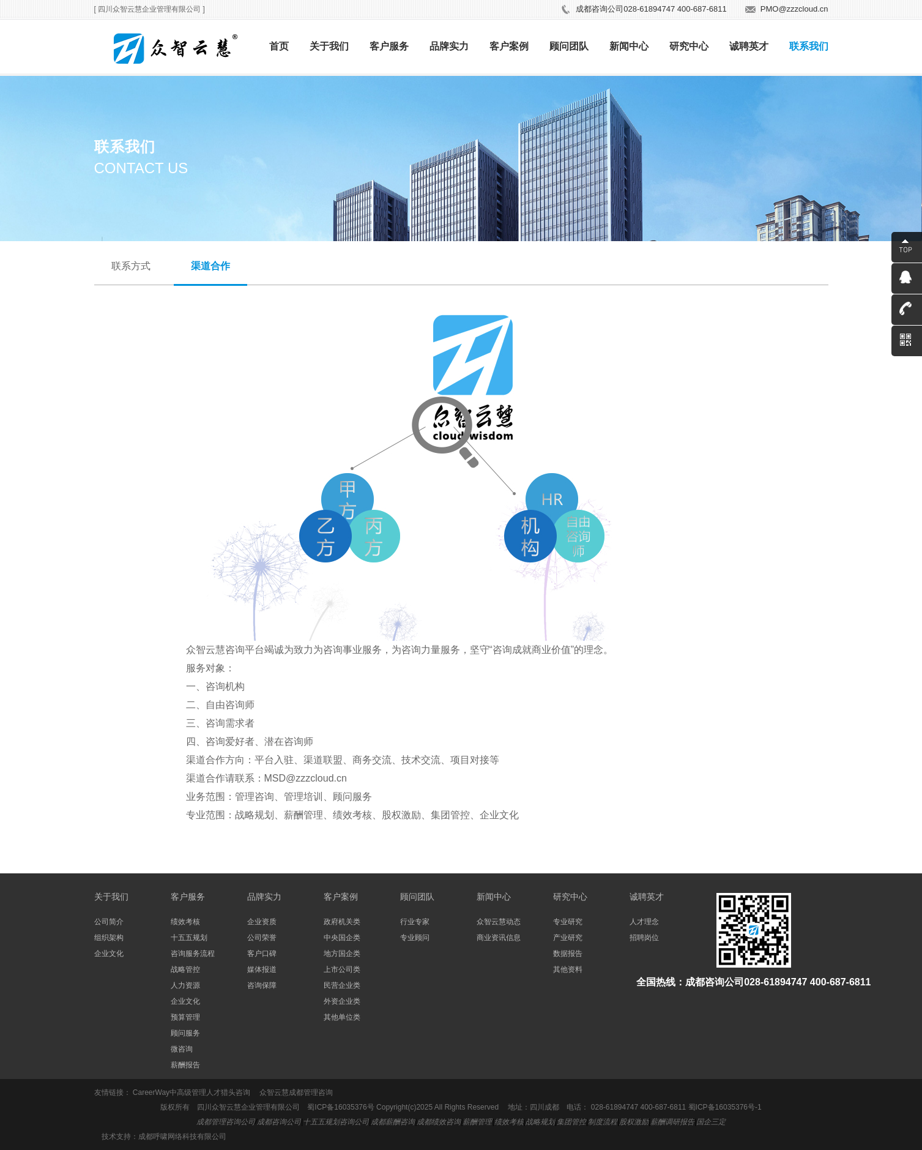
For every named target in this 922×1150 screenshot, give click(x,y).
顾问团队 (569, 46)
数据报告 (567, 953)
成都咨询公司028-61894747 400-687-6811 (651, 8)
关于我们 (329, 46)
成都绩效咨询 (439, 1122)
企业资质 (262, 921)
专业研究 (567, 921)
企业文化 (109, 953)
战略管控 (185, 969)
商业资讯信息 (499, 937)
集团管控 (571, 1122)
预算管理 (185, 1017)
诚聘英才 (748, 46)
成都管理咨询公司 (225, 1122)
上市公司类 (342, 969)
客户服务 (389, 46)
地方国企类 (342, 953)
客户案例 (509, 46)
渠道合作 (210, 266)
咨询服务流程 (193, 953)
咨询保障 (262, 985)
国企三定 (711, 1122)
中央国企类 (342, 937)
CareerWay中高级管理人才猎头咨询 (191, 1092)
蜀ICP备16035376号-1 (725, 1107)
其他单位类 (342, 1017)
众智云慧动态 (499, 921)
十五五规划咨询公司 (336, 1122)
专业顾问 (414, 937)
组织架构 (109, 937)
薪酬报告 (185, 1065)
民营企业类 (342, 985)
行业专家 (414, 921)
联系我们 (808, 46)
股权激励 (634, 1122)
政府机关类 (342, 921)
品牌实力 (449, 46)
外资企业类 (342, 1001)
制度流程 (602, 1122)
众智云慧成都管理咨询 (296, 1092)
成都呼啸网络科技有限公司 (182, 1136)
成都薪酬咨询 (393, 1122)
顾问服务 (185, 1033)
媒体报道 (262, 969)
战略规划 (540, 1122)
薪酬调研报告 (672, 1122)
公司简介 (109, 921)
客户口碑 (262, 953)
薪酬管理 (477, 1122)
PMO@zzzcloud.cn (794, 8)
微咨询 (182, 1049)
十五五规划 (189, 937)
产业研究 (567, 937)
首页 (279, 46)
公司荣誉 (262, 937)
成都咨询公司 (279, 1122)
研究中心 (688, 46)
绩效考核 (185, 921)
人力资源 (185, 985)
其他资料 (567, 969)
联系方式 (131, 266)
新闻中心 (629, 46)
